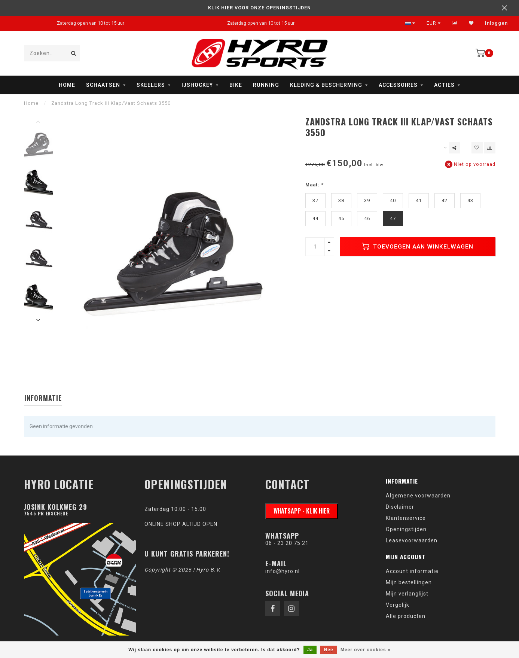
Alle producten (405, 616)
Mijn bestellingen (409, 582)
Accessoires (398, 85)
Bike (235, 85)
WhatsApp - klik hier (302, 510)
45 (341, 218)
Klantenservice (406, 518)
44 (315, 218)
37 (315, 200)
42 (445, 200)
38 (341, 200)
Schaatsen (103, 85)
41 (419, 200)
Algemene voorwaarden (418, 496)
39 (367, 200)
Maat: (314, 185)
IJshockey (197, 85)
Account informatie (412, 571)
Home (67, 85)
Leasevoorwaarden (411, 540)
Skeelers (151, 85)
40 (393, 200)
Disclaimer (400, 507)
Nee (328, 649)
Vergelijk (397, 605)
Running (266, 85)
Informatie (43, 398)
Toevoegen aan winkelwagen (417, 246)
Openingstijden (406, 529)
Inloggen (496, 23)
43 (470, 200)
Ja (310, 649)
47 (393, 218)
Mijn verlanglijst (407, 594)
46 (367, 218)
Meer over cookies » (366, 649)
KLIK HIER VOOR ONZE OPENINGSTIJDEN (259, 7)
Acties (444, 85)
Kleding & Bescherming (326, 85)
